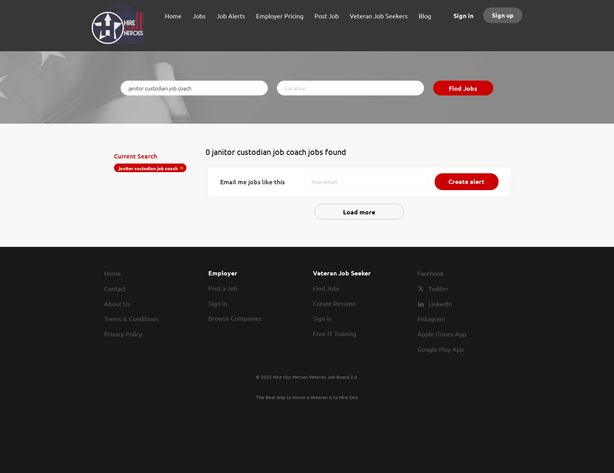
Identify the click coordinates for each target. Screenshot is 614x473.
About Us (117, 304)
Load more (359, 212)
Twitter (438, 288)
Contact (115, 288)
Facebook (430, 273)
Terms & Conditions (131, 318)
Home (112, 273)
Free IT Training (334, 333)
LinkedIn (440, 304)
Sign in (463, 15)
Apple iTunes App (441, 334)
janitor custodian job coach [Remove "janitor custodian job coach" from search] (148, 168)
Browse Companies (235, 318)
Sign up (503, 15)
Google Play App (440, 349)
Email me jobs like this (252, 181)
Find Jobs (463, 88)
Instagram (431, 318)
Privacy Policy (123, 334)
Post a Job (222, 288)
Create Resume (334, 303)
